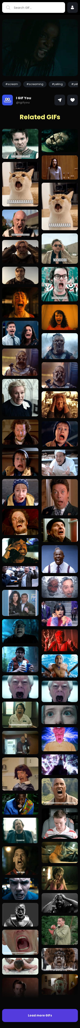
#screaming (34, 84)
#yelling (57, 84)
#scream (11, 84)
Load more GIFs (40, 1015)
